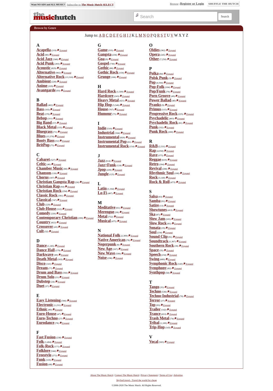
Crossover (44, 226)
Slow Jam (157, 218)
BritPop (42, 145)
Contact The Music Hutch (127, 375)
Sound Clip (158, 236)
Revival (155, 168)
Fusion (42, 364)
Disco (40, 263)
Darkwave (44, 254)
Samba (154, 201)
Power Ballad (160, 100)
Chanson (43, 173)
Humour (105, 113)
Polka (153, 73)
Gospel (103, 63)
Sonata (154, 227)
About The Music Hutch (101, 375)
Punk (153, 127)
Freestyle (43, 355)
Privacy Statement (149, 375)
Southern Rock (161, 245)
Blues (40, 136)
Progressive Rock (163, 113)
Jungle (103, 174)
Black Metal (46, 127)
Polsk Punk (158, 78)
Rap (152, 150)
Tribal (154, 322)
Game (102, 50)
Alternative (45, 72)
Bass (40, 109)
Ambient (43, 81)
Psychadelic (158, 118)
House (103, 109)
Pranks (155, 104)
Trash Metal (159, 318)
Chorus (42, 177)
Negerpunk (107, 244)
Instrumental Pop (112, 141)
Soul (152, 232)
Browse (174, 3)
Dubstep (43, 281)
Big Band (44, 122)
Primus (155, 109)
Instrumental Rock (113, 146)
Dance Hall (45, 250)
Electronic (44, 305)
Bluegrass (44, 131)
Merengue (106, 212)
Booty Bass (45, 140)
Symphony (158, 268)
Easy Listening (48, 300)
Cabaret (43, 159)
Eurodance (45, 322)
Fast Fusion (46, 337)
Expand (62, 50)
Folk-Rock (45, 346)
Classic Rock (47, 195)
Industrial (106, 132)
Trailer (155, 309)
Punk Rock (158, 131)
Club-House (46, 208)
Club (40, 204)
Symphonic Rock (163, 263)
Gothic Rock (108, 72)
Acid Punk (45, 63)
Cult (40, 231)
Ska (152, 214)
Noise (102, 257)
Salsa (153, 196)
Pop (152, 82)
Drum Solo (45, 277)
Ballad (41, 104)
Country (43, 222)
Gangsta (104, 54)
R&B (153, 146)
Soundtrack (158, 241)
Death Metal (46, 259)
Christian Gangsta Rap (55, 182)
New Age (105, 249)
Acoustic (43, 68)
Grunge (104, 77)
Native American (111, 240)
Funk (40, 359)
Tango (154, 287)
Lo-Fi (102, 193)
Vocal (153, 341)
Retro (153, 164)
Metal (102, 216)
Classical (43, 200)
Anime (41, 86)
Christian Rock (49, 191)
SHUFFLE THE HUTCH (223, 3)
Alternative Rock (50, 77)
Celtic (41, 164)
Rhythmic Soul (161, 173)
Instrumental (108, 137)
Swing (154, 259)
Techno (155, 291)
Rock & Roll (159, 182)
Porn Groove (159, 96)
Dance (41, 245)
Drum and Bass (49, 272)
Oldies (154, 50)
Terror (154, 300)
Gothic (103, 68)
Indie (102, 128)
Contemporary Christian (56, 217)
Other (154, 59)
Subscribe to (90, 4)
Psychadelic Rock (163, 122)
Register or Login (192, 3)
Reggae (155, 159)
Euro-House (46, 314)
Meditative (106, 207)
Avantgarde (46, 90)
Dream (42, 268)
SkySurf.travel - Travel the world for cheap (136, 380)
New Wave (106, 253)
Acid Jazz (44, 59)
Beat (40, 113)
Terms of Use (166, 375)
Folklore (43, 350)
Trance (155, 314)
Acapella (43, 50)
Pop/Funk (157, 91)
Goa (101, 59)
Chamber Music (49, 168)
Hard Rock (107, 91)
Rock (153, 177)
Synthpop (157, 272)
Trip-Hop (157, 327)
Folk (40, 341)
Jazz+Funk (107, 165)
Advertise (178, 375)
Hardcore (105, 96)
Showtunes (158, 210)
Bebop (41, 118)
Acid (40, 54)
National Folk (109, 235)
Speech (155, 254)
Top (152, 305)
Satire (154, 205)
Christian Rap (48, 186)
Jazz (101, 160)
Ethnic (41, 309)
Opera (154, 54)
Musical (104, 221)
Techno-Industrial (164, 296)
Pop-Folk (156, 87)
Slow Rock (158, 223)
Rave (153, 155)
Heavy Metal (108, 100)
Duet (40, 286)
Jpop (102, 169)
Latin (102, 188)
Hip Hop (105, 104)
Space (154, 250)
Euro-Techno (47, 318)
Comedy (43, 213)
